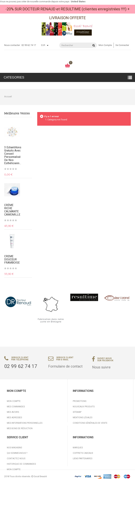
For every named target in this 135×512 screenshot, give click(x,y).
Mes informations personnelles (24, 423)
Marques (78, 461)
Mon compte (105, 45)
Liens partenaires (82, 472)
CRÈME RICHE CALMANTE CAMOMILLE (12, 210)
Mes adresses (14, 417)
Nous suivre (101, 367)
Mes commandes (16, 406)
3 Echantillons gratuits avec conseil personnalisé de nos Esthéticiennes (13, 155)
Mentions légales (82, 417)
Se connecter (122, 45)
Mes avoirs (13, 412)
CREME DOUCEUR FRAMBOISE (12, 259)
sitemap (77, 412)
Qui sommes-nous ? (17, 466)
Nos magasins (14, 461)
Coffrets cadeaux (83, 466)
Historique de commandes (21, 477)
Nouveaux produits (84, 406)
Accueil (8, 96)
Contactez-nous (16, 472)
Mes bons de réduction (20, 428)
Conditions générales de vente (90, 423)
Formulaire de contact (65, 366)
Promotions (79, 401)
